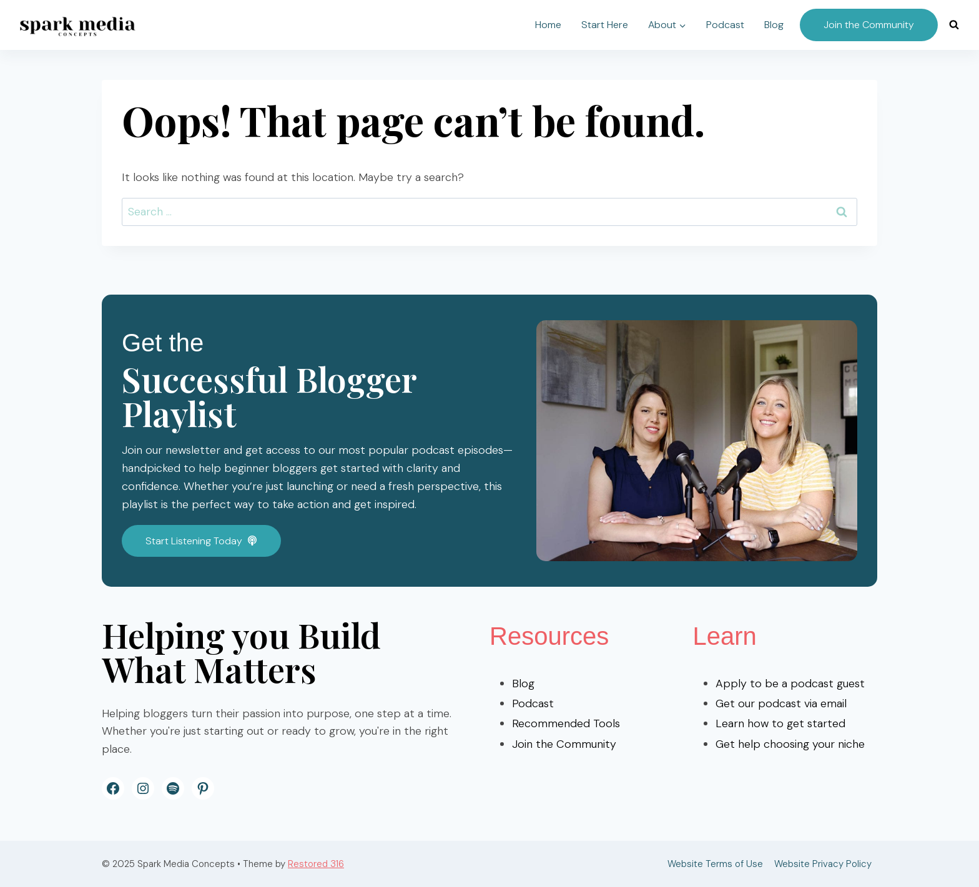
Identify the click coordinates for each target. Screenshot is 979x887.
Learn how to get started (780, 723)
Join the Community (869, 24)
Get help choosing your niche (790, 744)
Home (548, 24)
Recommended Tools (566, 723)
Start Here (604, 24)
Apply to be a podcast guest (790, 683)
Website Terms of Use (715, 864)
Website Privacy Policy (823, 864)
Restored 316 (316, 864)
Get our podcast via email (781, 703)
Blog (774, 24)
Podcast (725, 24)
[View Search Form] (954, 25)
